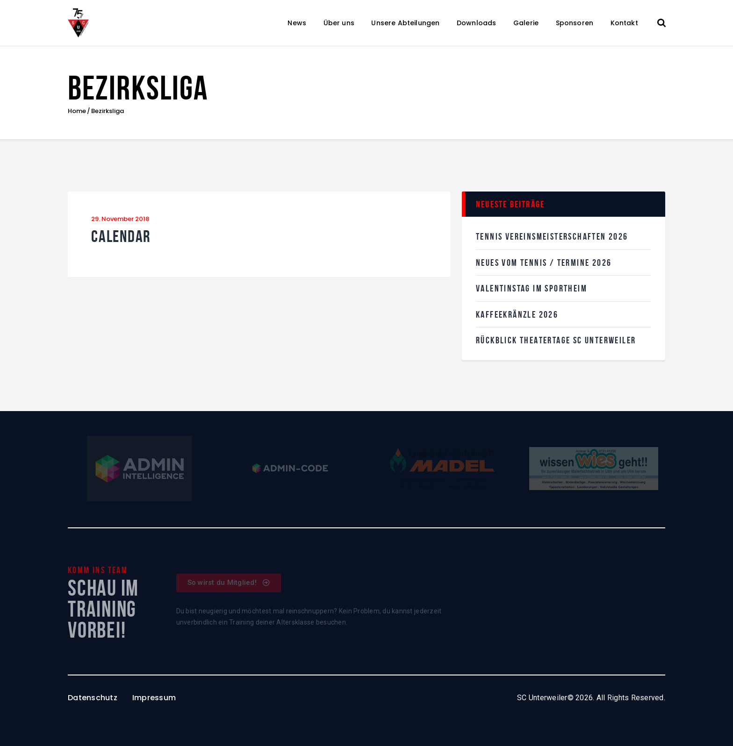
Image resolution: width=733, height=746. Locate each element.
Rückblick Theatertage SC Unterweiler (556, 340)
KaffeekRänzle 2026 (517, 314)
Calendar (121, 236)
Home (77, 111)
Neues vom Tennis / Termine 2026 (543, 262)
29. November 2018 (120, 218)
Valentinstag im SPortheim (531, 288)
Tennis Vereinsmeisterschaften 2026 (552, 236)
